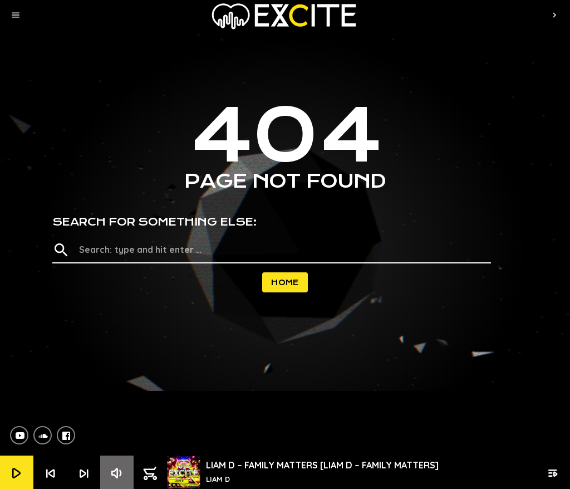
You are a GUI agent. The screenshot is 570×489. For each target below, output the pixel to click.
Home (285, 282)
